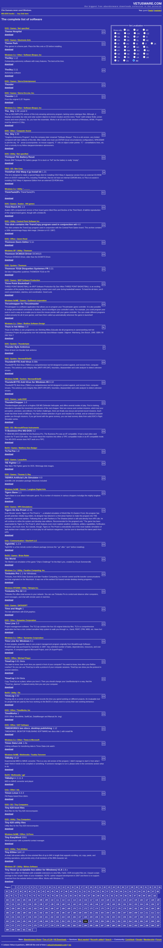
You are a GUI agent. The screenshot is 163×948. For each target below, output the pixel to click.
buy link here (23, 14)
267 (147, 921)
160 (18, 908)
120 (107, 900)
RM (128, 51)
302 (29, 930)
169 (68, 908)
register (157, 10)
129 (158, 900)
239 (147, 917)
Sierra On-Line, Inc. (26, 93)
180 (130, 908)
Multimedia (24, 755)
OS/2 (7, 169)
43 (43, 891)
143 (80, 904)
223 (57, 917)
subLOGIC (22, 399)
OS (11, 169)
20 (95, 887)
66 (149, 891)
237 (135, 917)
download (9, 35)
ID (137, 44)
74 (30, 896)
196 (63, 913)
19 (91, 887)
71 (16, 896)
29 (137, 887)
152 (130, 904)
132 (18, 904)
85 (80, 896)
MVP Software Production (29, 280)
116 (85, 900)
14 (68, 887)
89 (98, 896)
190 (29, 913)
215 (12, 917)
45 (52, 891)
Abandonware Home (32, 939)
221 (46, 917)
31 (146, 887)
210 (141, 913)
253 (68, 921)
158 (7, 908)
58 (112, 891)
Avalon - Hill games (26, 204)
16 (77, 887)
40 (30, 891)
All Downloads (60, 939)
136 (40, 904)
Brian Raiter (24, 555)
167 (57, 908)
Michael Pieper (24, 658)
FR (118, 40)
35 (7, 891)
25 (118, 887)
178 (119, 908)
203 (102, 913)
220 (40, 917)
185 (158, 908)
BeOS (7, 448)
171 (80, 908)
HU (127, 44)
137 (46, 904)
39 (25, 891)
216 (18, 917)
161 (24, 908)
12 (59, 887)
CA (128, 34)
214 (7, 917)
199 (80, 913)
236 (130, 917)
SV (147, 54)
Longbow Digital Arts (37, 489)
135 (35, 904)
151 (124, 904)
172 (85, 908)
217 (24, 917)
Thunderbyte (23, 344)
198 (74, 913)
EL (137, 40)
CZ (147, 34)
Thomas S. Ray (24, 474)
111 (57, 900)
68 (158, 891)
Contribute (130, 939)
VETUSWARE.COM (147, 3)
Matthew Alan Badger (28, 448)
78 (48, 896)
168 (63, 908)
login (151, 10)
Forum (159, 939)
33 (155, 887)
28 (132, 887)
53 (89, 891)
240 (152, 917)
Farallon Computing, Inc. (34, 570)
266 (141, 921)
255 (80, 921)
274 (29, 925)
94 (121, 896)
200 (85, 913)
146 (96, 904)
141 (68, 904)
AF (137, 30)
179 (124, 908)
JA (154, 44)
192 (40, 913)
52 (85, 891)
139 (57, 904)
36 (11, 891)
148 (107, 904)
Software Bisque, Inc (33, 55)
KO (118, 47)
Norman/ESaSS (25, 359)
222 (52, 917)
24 (114, 887)
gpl (23, 775)
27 (128, 887)
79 (52, 896)
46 (57, 891)
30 (141, 887)
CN (137, 34)
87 (89, 896)
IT (146, 44)
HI (118, 44)
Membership (149, 939)
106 (29, 900)
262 (119, 921)
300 (18, 930)
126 (141, 900)
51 (80, 891)
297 (158, 925)
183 (147, 908)
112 (63, 900)
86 (85, 896)
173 (91, 908)
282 (74, 925)
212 (152, 913)
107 (35, 900)
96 (130, 896)
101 (154, 896)
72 (20, 896)
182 (141, 908)
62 (130, 891)
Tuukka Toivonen (38, 755)
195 (57, 913)
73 (25, 896)
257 (91, 921)
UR (147, 57)
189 (24, 913)
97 (135, 896)
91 (107, 896)
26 (123, 887)
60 (121, 891)
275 (35, 925)
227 (80, 917)
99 (144, 896)
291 (124, 925)
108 (40, 900)
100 (149, 896)
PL (147, 47)
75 (34, 896)
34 (160, 887)
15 (73, 887)
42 (39, 891)
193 (46, 913)
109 (46, 900)
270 (7, 925)
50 (75, 891)
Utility (12, 154)
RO (138, 51)
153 (135, 904)
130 (7, 904)
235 (124, 917)
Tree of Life (48, 939)
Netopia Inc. (33, 588)
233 (113, 917)
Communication (17, 541)
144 (85, 904)
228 (85, 917)
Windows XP (10, 251)
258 (96, 921)
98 (139, 896)
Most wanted (83, 939)
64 (139, 891)
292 (130, 925)
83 (71, 896)
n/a (18, 790)
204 (107, 913)
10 (50, 887)
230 (96, 917)
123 (124, 900)
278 (52, 925)
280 (63, 925)
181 (135, 908)
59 (117, 891)
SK (128, 54)
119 (102, 900)
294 (141, 925)
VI (118, 61)
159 (12, 908)
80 (57, 896)
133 (24, 904)
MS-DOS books (7, 14)
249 (46, 921)
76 (39, 896)
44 (48, 891)
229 (91, 917)
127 (147, 900)
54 (94, 891)
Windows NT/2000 (12, 588)
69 (7, 896)
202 (96, 913)
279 (57, 925)
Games (13, 28)
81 (62, 896)
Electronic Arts (24, 40)
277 (46, 925)
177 (113, 908)
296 (152, 925)
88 (94, 896)
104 (18, 900)
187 (12, 913)
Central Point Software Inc (28, 221)
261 (113, 921)
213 (158, 913)
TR (128, 57)
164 (40, 908)
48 (66, 891)
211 (147, 913)
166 (52, 908)
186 (7, 913)
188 (18, 913)
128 (152, 900)
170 (74, 908)
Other (19, 55)
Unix (7, 541)
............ (27, 189)
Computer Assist (24, 131)
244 (18, 921)
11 (54, 887)
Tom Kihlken (22, 849)
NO (137, 47)
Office (12, 239)
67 (153, 891)
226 (74, 917)
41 (34, 891)
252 (63, 921)
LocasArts (22, 460)
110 (52, 900)
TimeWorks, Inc (23, 710)
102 (7, 900)
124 (130, 900)
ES (137, 54)
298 (7, 930)
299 (12, 930)
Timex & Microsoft (31, 740)
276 (40, 925)
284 (85, 925)
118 (96, 900)
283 (80, 925)
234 (119, 917)
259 (102, 921)
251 (57, 921)
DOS (7, 28)
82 (66, 896)
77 (43, 896)
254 (74, 921)
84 (75, 896)
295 (147, 925)
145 (91, 904)
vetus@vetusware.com (57, 945)
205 (113, 913)
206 (119, 913)
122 (119, 900)
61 (126, 891)
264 (130, 921)
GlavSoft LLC (31, 541)
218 (29, 917)
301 (24, 930)
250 (52, 921)
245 (24, 921)
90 (103, 896)
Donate (139, 939)
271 (12, 925)
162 (29, 908)
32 (150, 887)
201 (91, 913)
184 (152, 908)
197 (68, 913)
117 (91, 900)
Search (108, 939)
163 (35, 908)
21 (100, 887)
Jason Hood (22, 239)
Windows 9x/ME (11, 300)
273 (24, 925)
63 (135, 891)
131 (12, 904)
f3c (19, 693)
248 (40, 921)
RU (147, 51)
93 (117, 896)
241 (158, 917)
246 (29, 921)
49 (71, 891)
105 (24, 900)
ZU (127, 61)
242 (7, 921)
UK (137, 57)
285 (91, 925)
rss (69, 945)
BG (118, 34)
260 (107, 921)
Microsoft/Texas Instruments (26, 428)
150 (119, 904)
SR (118, 54)
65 (144, 891)
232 (107, 917)
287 (102, 925)
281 (68, 925)
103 (12, 900)
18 (86, 887)
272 (18, 925)
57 (107, 891)
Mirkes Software (31, 867)
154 (141, 904)
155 (147, 904)
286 (96, 925)
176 (107, 908)
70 (11, 896)
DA (118, 37)
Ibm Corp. (18, 169)
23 (109, 887)
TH (118, 57)
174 (96, 908)
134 (29, 904)
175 (102, 908)
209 (135, 913)
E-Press (30, 834)
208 (130, 913)
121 (113, 900)
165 (46, 908)
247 (35, 921)
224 (63, 917)
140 (63, 904)
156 (152, 904)
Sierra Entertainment (27, 81)
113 (68, 900)
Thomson (28, 251)
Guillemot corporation (37, 300)
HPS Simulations (25, 507)
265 (135, 921)
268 (152, 921)
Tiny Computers (21, 805)
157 (158, 904)
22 (105, 887)
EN (127, 30)
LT (128, 47)
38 (20, 891)
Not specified (23, 28)
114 (74, 900)
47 (62, 891)
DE (128, 40)
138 (52, 904)
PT (118, 51)
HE (147, 40)
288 (107, 925)
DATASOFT (22, 605)
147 (102, 904)
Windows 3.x (10, 55)
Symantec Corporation (26, 620)
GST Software (23, 725)
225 (68, 917)
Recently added (97, 939)
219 (35, 917)
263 (124, 921)
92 (112, 896)
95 (126, 896)
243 (12, 921)
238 (141, 917)
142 (74, 904)
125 (135, 900)
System (13, 265)
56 (103, 891)
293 (135, 925)
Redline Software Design (34, 323)
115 (80, 900)
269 (158, 921)
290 (119, 925)
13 (63, 887)
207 (124, 913)
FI (147, 37)
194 (52, 913)
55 (98, 891)
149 (113, 904)
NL (128, 37)
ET (137, 37)
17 (82, 887)
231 (102, 917)
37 (16, 891)
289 (113, 925)
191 (35, 913)
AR (146, 30)
